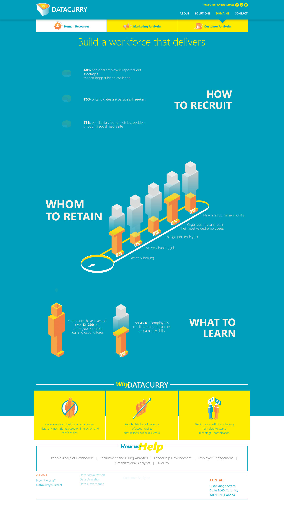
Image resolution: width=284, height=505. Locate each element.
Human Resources (71, 25)
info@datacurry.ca (223, 4)
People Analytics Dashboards (72, 458)
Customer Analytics (213, 25)
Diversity (162, 463)
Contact (241, 13)
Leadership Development (173, 458)
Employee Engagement (215, 458)
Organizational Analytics (132, 463)
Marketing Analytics (142, 25)
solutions (202, 13)
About (184, 13)
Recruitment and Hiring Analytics (124, 458)
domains (222, 13)
